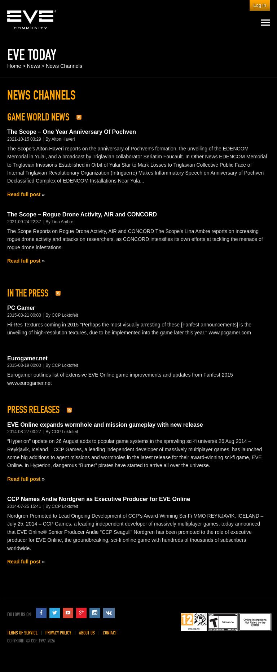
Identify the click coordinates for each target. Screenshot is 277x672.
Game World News (38, 117)
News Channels (64, 66)
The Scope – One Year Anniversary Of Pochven (71, 132)
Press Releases (33, 410)
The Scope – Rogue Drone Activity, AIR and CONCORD (82, 214)
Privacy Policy (58, 633)
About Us (87, 633)
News (33, 66)
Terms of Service (22, 633)
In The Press (27, 293)
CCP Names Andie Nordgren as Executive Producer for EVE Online (98, 499)
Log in (259, 5)
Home (14, 66)
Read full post (23, 194)
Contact (110, 633)
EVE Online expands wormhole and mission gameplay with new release (105, 425)
